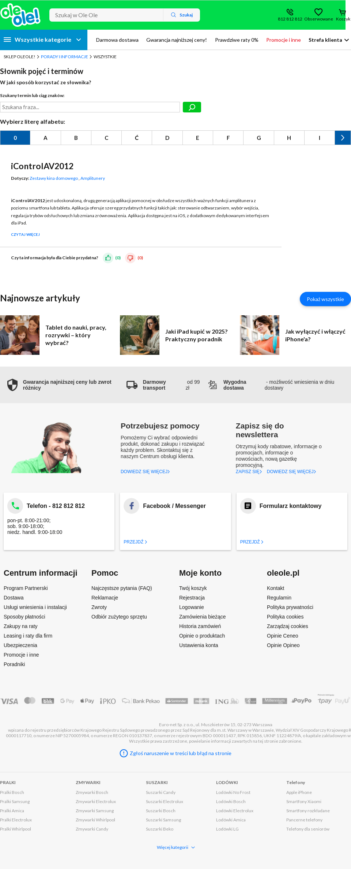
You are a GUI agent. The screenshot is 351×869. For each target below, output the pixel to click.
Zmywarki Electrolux (96, 801)
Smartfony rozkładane (308, 810)
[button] (63, 385)
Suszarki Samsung (163, 819)
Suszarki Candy (161, 792)
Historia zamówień (200, 626)
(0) (118, 257)
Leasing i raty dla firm (28, 636)
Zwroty (99, 607)
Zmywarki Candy (92, 829)
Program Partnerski (26, 588)
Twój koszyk (193, 588)
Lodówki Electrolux (234, 810)
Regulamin (279, 598)
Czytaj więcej (25, 234)
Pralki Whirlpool (15, 829)
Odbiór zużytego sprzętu (119, 617)
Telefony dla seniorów (307, 829)
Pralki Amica (12, 810)
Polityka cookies (285, 617)
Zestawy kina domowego (54, 178)
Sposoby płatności (24, 617)
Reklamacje (104, 598)
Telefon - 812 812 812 (56, 506)
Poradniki (14, 664)
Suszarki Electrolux (164, 801)
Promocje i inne (21, 655)
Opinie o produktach (202, 636)
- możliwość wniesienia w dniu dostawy (271, 385)
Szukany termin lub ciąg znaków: (32, 95)
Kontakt (275, 588)
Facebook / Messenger (174, 506)
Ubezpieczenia (20, 645)
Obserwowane (318, 19)
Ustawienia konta (198, 645)
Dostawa (13, 598)
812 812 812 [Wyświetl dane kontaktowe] (290, 19)
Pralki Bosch (12, 792)
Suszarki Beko (159, 829)
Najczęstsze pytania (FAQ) (121, 588)
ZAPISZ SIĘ (249, 471)
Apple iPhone (299, 792)
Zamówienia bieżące (202, 617)
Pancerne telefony (304, 819)
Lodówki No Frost (233, 792)
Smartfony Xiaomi (303, 801)
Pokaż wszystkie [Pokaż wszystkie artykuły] (325, 299)
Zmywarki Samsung (95, 810)
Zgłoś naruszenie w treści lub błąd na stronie (180, 753)
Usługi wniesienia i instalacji (35, 607)
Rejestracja (192, 598)
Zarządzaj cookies (287, 626)
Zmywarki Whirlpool (95, 819)
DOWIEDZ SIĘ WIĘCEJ (145, 471)
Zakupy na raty (21, 626)
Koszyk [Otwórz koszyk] (343, 19)
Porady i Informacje (64, 56)
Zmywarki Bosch (92, 792)
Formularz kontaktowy (291, 506)
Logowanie (191, 607)
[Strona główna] (20, 15)
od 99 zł (163, 385)
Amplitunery (92, 178)
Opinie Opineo (283, 645)
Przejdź (135, 542)
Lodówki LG (227, 829)
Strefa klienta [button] (325, 40)
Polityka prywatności (290, 607)
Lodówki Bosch (231, 801)
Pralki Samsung (15, 801)
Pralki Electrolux (16, 819)
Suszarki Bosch (161, 810)
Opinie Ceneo (282, 636)
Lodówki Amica (231, 819)
